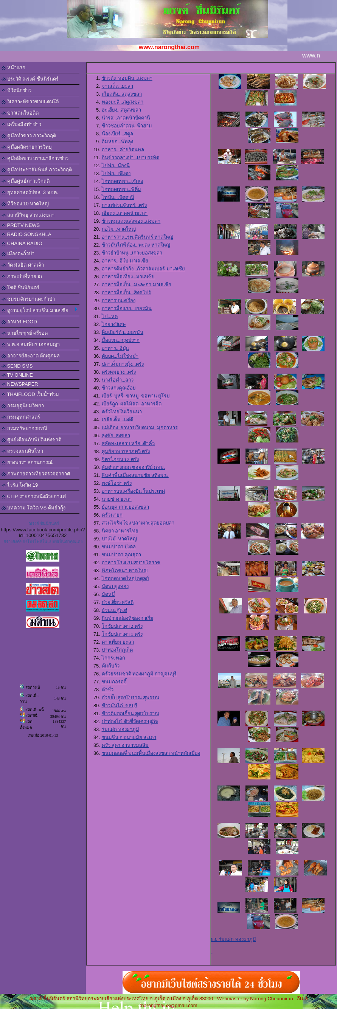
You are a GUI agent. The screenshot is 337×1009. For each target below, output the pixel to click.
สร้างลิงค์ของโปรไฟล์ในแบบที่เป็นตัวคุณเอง (42, 541)
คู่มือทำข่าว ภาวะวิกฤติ (29, 135)
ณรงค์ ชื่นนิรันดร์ (43, 523)
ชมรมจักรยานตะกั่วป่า (28, 299)
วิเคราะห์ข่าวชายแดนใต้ (30, 101)
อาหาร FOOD (19, 321)
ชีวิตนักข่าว (16, 90)
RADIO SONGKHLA (26, 234)
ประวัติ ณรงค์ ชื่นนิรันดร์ (30, 79)
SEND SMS (17, 366)
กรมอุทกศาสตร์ (21, 417)
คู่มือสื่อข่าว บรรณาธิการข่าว (35, 158)
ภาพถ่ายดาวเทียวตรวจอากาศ (36, 474)
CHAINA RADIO (22, 243)
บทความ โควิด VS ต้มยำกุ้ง (33, 508)
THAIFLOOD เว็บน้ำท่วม (30, 394)
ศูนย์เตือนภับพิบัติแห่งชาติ (31, 439)
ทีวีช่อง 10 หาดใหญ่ (25, 203)
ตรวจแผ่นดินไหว (22, 451)
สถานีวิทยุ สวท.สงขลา (28, 215)
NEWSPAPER (20, 384)
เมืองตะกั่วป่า (18, 253)
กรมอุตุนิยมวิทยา (23, 405)
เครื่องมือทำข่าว (21, 124)
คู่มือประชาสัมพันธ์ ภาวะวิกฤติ (37, 169)
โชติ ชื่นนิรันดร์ (20, 287)
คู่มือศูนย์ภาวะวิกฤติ (26, 181)
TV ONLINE (17, 375)
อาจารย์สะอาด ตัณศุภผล (31, 356)
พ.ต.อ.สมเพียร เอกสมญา (31, 344)
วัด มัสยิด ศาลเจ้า (23, 265)
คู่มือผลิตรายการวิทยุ (27, 147)
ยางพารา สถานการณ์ (27, 462)
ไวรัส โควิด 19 (20, 485)
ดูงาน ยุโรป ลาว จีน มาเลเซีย (40, 310)
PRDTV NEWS (21, 225)
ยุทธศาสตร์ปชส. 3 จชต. (30, 192)
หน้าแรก (13, 67)
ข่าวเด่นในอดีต (20, 113)
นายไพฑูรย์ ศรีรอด (25, 333)
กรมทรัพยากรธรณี (24, 428)
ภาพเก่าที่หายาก (22, 276)
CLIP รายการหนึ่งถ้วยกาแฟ (34, 496)
